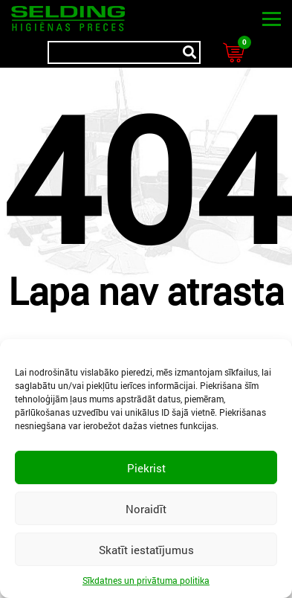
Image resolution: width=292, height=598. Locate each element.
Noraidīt (146, 508)
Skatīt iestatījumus (146, 549)
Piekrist (146, 467)
